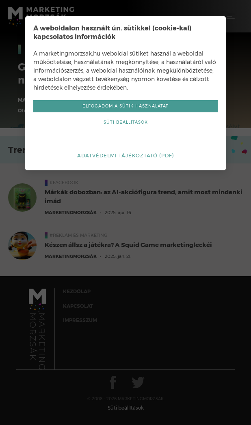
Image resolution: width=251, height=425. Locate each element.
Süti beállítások (126, 122)
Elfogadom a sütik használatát (125, 106)
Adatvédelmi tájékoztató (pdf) (125, 155)
